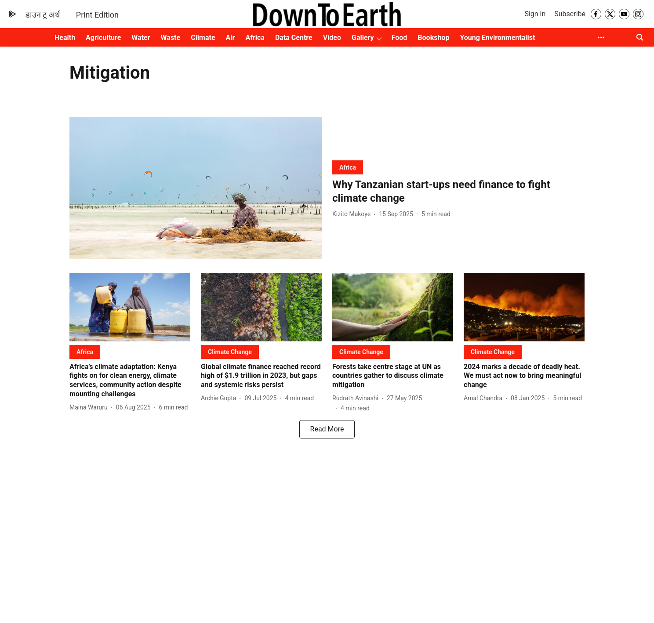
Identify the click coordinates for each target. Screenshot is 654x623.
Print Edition (97, 14)
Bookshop (433, 37)
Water (140, 37)
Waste (171, 37)
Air (230, 37)
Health (64, 37)
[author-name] (353, 214)
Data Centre (293, 37)
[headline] (458, 191)
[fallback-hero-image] (195, 188)
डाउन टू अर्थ (42, 14)
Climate (203, 37)
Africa (254, 37)
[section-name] (347, 167)
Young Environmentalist (497, 37)
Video (332, 37)
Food (399, 37)
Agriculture (103, 37)
